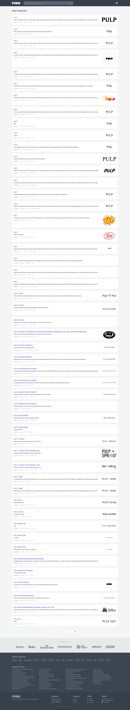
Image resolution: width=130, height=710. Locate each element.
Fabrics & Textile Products (18, 687)
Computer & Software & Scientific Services (22, 678)
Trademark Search (56, 699)
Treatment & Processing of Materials (102, 678)
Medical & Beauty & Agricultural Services (76, 669)
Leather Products (43, 681)
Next (75, 631)
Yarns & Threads (97, 683)
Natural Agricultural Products (73, 676)
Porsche (77, 660)
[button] (117, 3)
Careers (75, 700)
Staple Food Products (98, 673)
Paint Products (70, 680)
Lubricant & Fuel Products (45, 685)
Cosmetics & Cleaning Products (20, 681)
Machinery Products (44, 687)
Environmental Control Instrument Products (23, 685)
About (74, 699)
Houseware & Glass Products (46, 674)
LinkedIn (90, 702)
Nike (95, 660)
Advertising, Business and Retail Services (22, 669)
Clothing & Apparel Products (19, 673)
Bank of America (28, 660)
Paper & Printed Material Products (74, 681)
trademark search (21, 699)
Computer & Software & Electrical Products (23, 676)
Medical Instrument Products (73, 671)
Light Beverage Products (45, 683)
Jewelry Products (43, 678)
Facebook (51, 660)
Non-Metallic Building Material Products (76, 678)
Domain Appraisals (56, 700)
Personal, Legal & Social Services (74, 683)
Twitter (90, 699)
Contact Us (105, 702)
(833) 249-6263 (107, 699)
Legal (74, 702)
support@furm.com (108, 700)
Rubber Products (97, 669)
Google (57, 660)
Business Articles (55, 702)
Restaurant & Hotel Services (73, 687)
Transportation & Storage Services (101, 676)
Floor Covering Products (45, 669)
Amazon (14, 660)
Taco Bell (101, 660)
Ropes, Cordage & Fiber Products (74, 688)
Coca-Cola (43, 660)
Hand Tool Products (44, 673)
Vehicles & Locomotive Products (101, 680)
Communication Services (18, 674)
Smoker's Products (97, 671)
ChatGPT (37, 660)
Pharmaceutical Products (72, 685)
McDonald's (70, 660)
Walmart (108, 660)
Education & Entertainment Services (21, 683)
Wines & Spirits (96, 681)
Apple (20, 660)
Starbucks (89, 660)
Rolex (83, 660)
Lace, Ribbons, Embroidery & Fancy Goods (50, 680)
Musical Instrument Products (73, 674)
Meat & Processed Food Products (47, 688)
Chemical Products (17, 671)
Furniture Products (44, 671)
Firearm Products (16, 688)
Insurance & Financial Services (46, 676)
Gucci (63, 660)
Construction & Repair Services (20, 680)
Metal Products (70, 673)
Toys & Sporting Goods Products (101, 674)
